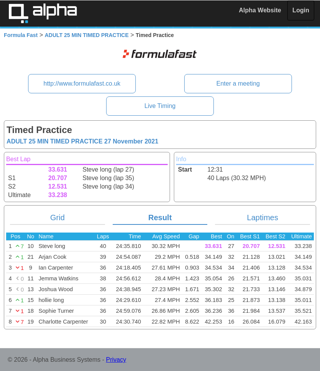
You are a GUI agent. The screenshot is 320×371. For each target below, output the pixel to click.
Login (300, 10)
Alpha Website (260, 10)
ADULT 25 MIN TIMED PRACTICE (86, 35)
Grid (57, 217)
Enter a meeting (238, 83)
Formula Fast (21, 35)
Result (160, 217)
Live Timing (160, 106)
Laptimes (262, 217)
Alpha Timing (43, 13)
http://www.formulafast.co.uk (81, 83)
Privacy (116, 359)
